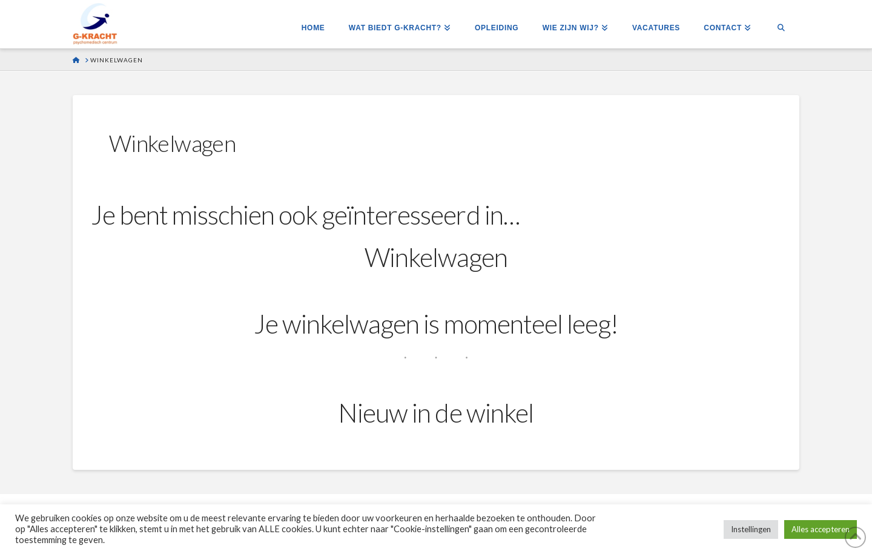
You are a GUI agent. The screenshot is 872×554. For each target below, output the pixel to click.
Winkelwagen (436, 257)
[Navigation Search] (781, 24)
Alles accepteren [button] (820, 529)
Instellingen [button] (751, 529)
